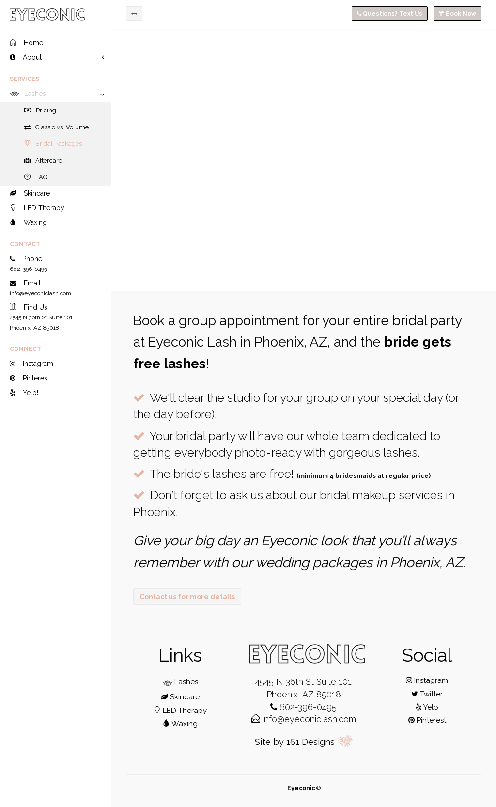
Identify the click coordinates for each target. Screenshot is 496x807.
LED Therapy (180, 710)
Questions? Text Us (389, 13)
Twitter (427, 694)
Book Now (457, 13)
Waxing (180, 723)
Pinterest (427, 720)
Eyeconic (301, 788)
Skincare (180, 697)
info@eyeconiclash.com (303, 719)
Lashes (180, 682)
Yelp (427, 707)
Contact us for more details (187, 597)
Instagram (427, 680)
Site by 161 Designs (304, 742)
